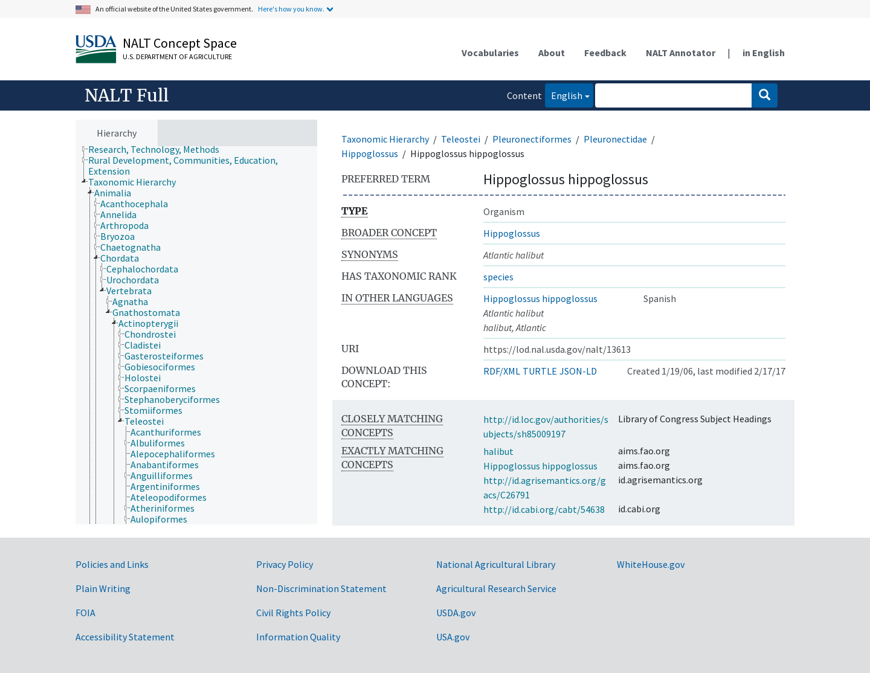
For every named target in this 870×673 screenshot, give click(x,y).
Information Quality (298, 637)
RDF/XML (501, 371)
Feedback (605, 53)
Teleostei (460, 139)
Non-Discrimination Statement (321, 588)
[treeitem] (159, 149)
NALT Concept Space (180, 42)
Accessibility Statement (125, 637)
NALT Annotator (680, 53)
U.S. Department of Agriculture (177, 56)
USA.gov (452, 637)
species (498, 277)
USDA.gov (455, 613)
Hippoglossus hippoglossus (540, 298)
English (563, 94)
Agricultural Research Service (496, 588)
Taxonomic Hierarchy (385, 139)
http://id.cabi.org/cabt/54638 (544, 509)
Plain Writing (103, 588)
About (551, 53)
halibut (498, 451)
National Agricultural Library (495, 564)
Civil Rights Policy (293, 613)
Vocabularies (490, 53)
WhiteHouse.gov (651, 564)
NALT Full (127, 95)
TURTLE (540, 371)
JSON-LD (578, 371)
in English (764, 53)
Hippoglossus (369, 153)
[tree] (196, 335)
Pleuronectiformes (532, 139)
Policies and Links (112, 564)
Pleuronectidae (615, 139)
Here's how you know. (291, 8)
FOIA (85, 613)
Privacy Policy (284, 564)
